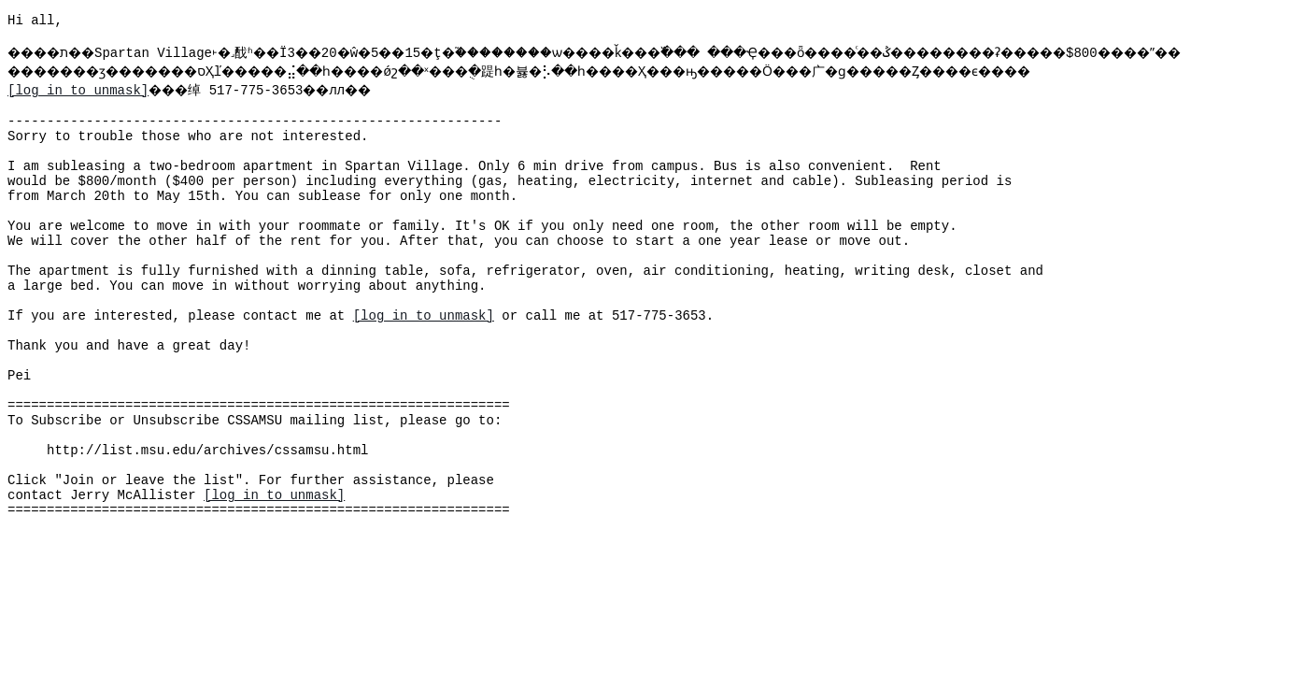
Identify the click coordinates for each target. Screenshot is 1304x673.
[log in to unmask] (78, 113)
